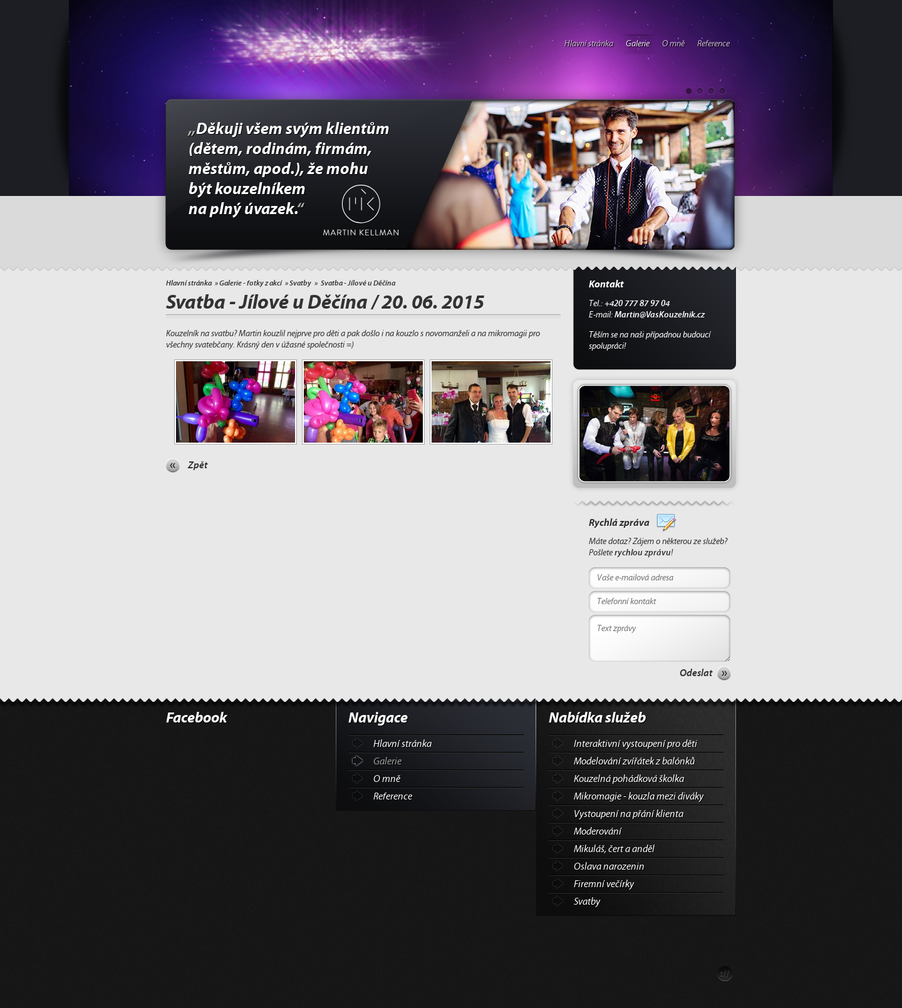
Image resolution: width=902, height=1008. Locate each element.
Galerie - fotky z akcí (250, 283)
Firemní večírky (604, 884)
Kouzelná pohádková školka (629, 778)
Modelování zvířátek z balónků (634, 761)
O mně (673, 44)
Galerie (638, 44)
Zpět (197, 465)
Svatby (300, 283)
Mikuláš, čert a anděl (614, 849)
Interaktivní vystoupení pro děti (635, 743)
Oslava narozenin (609, 866)
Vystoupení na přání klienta (628, 814)
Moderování (597, 831)
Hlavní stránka (588, 44)
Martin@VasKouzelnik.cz (659, 315)
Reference (713, 44)
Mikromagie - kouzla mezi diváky (638, 796)
